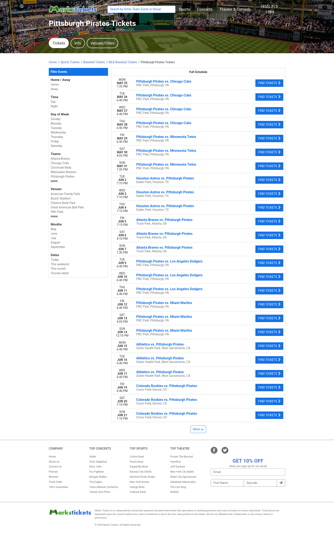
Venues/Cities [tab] (102, 43)
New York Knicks (139, 481)
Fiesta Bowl (136, 461)
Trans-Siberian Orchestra (103, 487)
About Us (54, 461)
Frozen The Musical (181, 456)
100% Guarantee (58, 487)
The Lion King (178, 487)
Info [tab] (77, 43)
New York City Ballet (182, 471)
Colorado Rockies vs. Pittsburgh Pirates (166, 386)
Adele (92, 456)
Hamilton (175, 461)
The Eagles (95, 481)
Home (52, 456)
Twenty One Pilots (99, 491)
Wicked (174, 491)
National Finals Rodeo (142, 476)
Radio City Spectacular (183, 476)
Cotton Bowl (137, 456)
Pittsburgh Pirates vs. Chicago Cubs (163, 81)
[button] (185, 9)
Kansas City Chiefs (141, 471)
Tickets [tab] (59, 43)
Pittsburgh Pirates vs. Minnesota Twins (166, 137)
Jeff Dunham (177, 466)
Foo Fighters (96, 471)
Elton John (95, 466)
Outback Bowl (138, 491)
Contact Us (55, 466)
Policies (53, 471)
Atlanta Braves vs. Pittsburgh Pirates (164, 220)
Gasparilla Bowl (139, 466)
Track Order (55, 481)
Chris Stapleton (98, 461)
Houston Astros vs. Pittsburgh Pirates (165, 178)
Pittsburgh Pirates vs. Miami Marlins (164, 303)
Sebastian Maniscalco (183, 481)
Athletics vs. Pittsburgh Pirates (160, 344)
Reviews (53, 476)
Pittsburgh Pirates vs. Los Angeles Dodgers (169, 261)
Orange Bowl (137, 487)
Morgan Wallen (98, 476)
